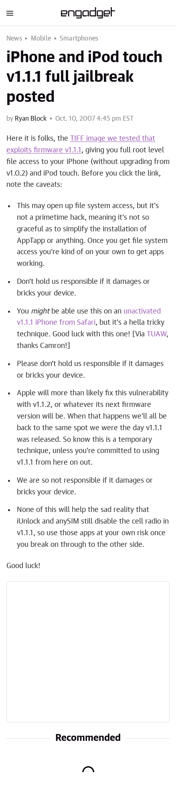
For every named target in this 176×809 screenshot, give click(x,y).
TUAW (156, 334)
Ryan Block (31, 118)
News (14, 38)
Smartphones (79, 38)
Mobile (41, 38)
